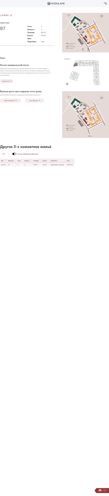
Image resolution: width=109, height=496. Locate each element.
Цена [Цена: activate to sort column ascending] (68, 160)
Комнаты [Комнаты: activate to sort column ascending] (26, 160)
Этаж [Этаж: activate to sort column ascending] (19, 160)
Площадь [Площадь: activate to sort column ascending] (36, 160)
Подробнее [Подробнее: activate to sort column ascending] (54, 160)
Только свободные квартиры (27, 154)
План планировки (9, 100)
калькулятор (6, 81)
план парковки (33, 100)
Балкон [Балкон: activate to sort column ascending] (45, 160)
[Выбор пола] (5, 154)
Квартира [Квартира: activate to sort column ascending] (10, 160)
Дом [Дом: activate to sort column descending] (2, 160)
